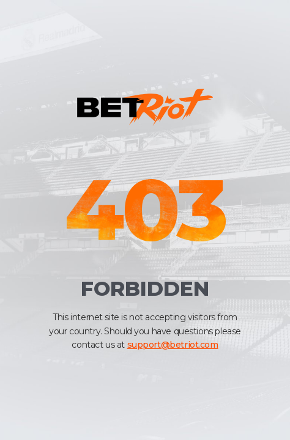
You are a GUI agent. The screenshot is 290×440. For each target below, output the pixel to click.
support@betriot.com (172, 344)
